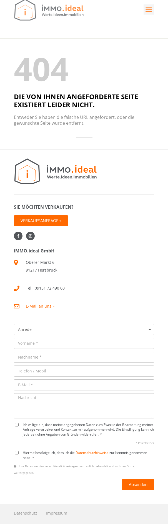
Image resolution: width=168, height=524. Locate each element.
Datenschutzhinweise (92, 452)
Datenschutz (25, 513)
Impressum (56, 513)
